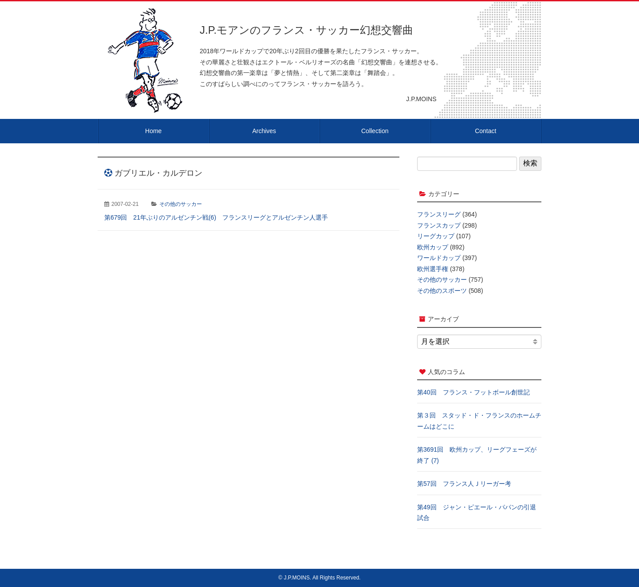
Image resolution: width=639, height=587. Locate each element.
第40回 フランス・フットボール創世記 (473, 392)
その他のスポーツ (442, 290)
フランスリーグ (439, 214)
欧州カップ (432, 247)
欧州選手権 (432, 268)
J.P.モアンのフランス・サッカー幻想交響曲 (306, 30)
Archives (264, 130)
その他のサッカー (180, 204)
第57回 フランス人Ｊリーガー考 (464, 483)
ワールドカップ (439, 257)
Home (153, 130)
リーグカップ (435, 236)
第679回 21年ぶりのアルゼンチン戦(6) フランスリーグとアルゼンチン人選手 (216, 217)
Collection (374, 130)
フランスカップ (439, 225)
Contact (485, 130)
